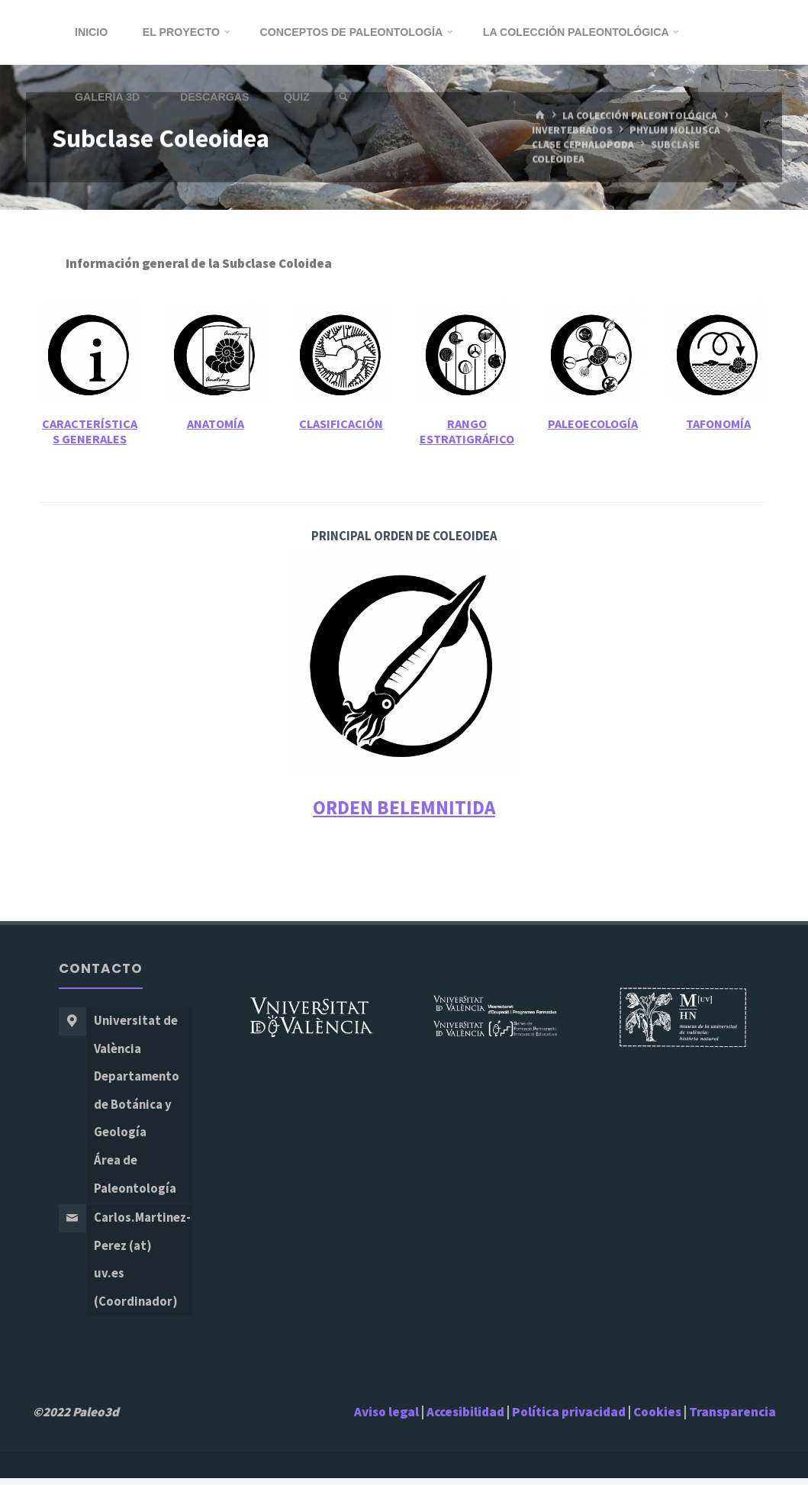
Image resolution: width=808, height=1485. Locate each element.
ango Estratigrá (453, 431)
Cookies (657, 1418)
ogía (625, 424)
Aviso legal (386, 1418)
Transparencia (732, 1418)
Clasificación (341, 424)
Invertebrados (572, 130)
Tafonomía (718, 424)
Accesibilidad (465, 1418)
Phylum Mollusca (676, 130)
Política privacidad (570, 1418)
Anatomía (215, 424)
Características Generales (90, 431)
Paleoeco (575, 424)
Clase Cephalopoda (583, 144)
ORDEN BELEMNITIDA (404, 807)
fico (502, 439)
